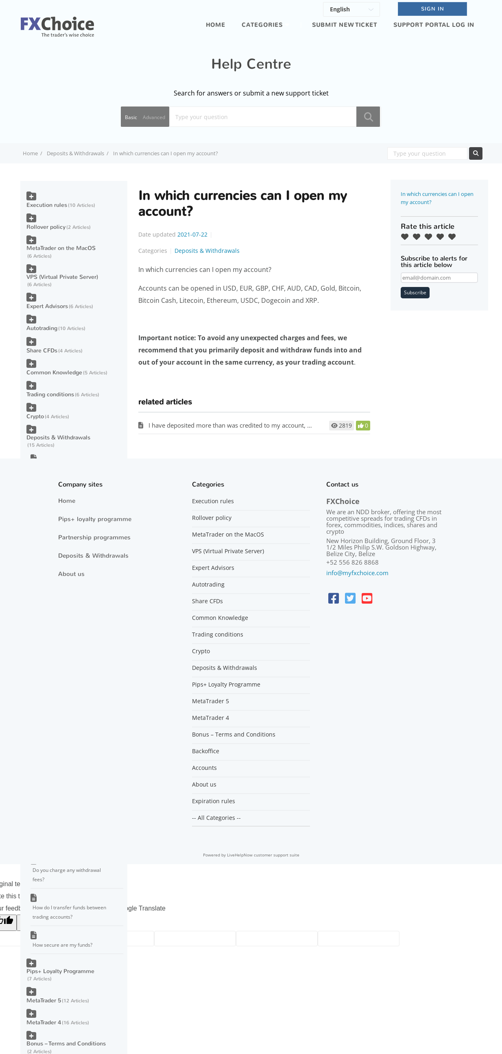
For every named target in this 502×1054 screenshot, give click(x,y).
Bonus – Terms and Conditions (66, 1043)
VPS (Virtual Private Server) (62, 277)
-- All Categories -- (216, 818)
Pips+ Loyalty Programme (60, 971)
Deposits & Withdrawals (75, 153)
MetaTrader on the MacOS (61, 248)
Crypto (35, 416)
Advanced (154, 117)
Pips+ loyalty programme (94, 519)
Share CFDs (41, 350)
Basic (131, 117)
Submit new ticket (344, 25)
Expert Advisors (47, 306)
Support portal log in (433, 25)
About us (71, 574)
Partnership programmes (94, 537)
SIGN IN (432, 8)
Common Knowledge (54, 372)
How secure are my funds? (62, 944)
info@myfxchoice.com (357, 573)
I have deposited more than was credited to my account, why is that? (244, 425)
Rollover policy (45, 227)
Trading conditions (50, 394)
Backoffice (205, 751)
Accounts (204, 768)
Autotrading (41, 328)
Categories (262, 25)
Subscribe (415, 292)
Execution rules (46, 205)
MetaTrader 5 (43, 1000)
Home (215, 25)
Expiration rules (213, 801)
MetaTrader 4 (43, 1022)
